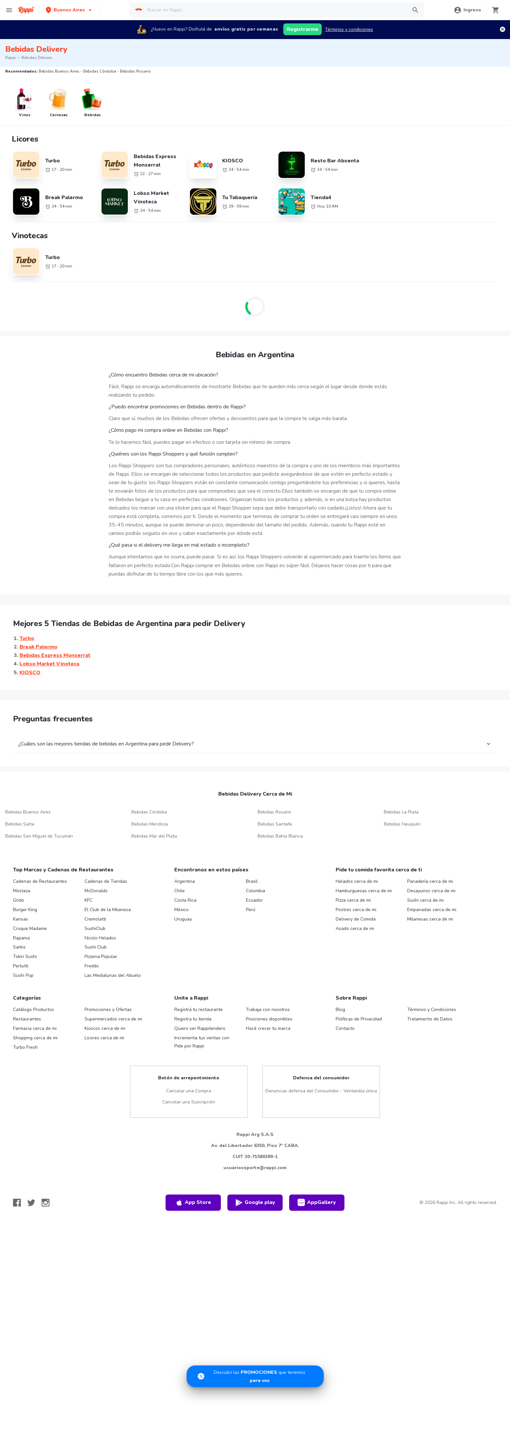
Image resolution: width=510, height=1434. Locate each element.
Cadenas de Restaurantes (40, 881)
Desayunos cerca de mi (431, 891)
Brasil (252, 881)
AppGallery (317, 1203)
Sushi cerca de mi (425, 900)
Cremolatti (95, 919)
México (181, 910)
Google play (255, 1203)
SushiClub (95, 928)
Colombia (255, 891)
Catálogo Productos (33, 1009)
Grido (18, 900)
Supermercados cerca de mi (113, 1019)
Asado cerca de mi (355, 928)
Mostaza (21, 891)
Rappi (10, 57)
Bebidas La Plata (401, 812)
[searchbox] (275, 10)
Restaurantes (27, 1019)
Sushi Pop (23, 975)
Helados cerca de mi (357, 881)
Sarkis (19, 947)
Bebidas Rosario (274, 812)
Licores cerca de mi (104, 1038)
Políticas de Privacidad (359, 1019)
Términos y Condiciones (431, 1009)
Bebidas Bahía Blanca (280, 836)
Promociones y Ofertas (108, 1009)
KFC (88, 900)
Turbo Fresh (25, 1047)
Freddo (92, 966)
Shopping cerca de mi (35, 1038)
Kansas (20, 919)
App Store (193, 1203)
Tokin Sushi (25, 956)
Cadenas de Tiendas (106, 881)
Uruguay (183, 919)
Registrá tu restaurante (198, 1009)
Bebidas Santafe (275, 824)
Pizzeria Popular (101, 956)
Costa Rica (185, 900)
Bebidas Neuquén (402, 824)
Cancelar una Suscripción (188, 1102)
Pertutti (20, 966)
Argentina (184, 881)
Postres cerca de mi (356, 910)
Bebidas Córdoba (149, 812)
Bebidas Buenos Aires (28, 812)
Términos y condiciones (349, 29)
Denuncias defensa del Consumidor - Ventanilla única (321, 1091)
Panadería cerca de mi (430, 881)
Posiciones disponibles (269, 1019)
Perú (250, 910)
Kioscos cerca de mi (105, 1028)
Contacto (345, 1028)
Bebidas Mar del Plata (154, 836)
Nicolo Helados (100, 938)
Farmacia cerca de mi (35, 1028)
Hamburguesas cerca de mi (364, 891)
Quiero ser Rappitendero (199, 1028)
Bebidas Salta (19, 824)
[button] (69, 10)
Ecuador (254, 900)
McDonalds (96, 891)
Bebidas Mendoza (149, 824)
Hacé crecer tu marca (268, 1028)
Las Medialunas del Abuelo (113, 975)
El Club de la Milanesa (108, 910)
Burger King (25, 910)
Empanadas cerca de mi (431, 910)
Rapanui (21, 938)
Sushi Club (96, 947)
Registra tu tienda (192, 1019)
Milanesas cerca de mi (430, 919)
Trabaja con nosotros (268, 1009)
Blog (340, 1009)
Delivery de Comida (356, 919)
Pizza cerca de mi (353, 900)
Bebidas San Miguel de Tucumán (39, 836)
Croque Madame (30, 928)
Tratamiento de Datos (429, 1019)
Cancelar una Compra (188, 1091)
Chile (179, 891)
